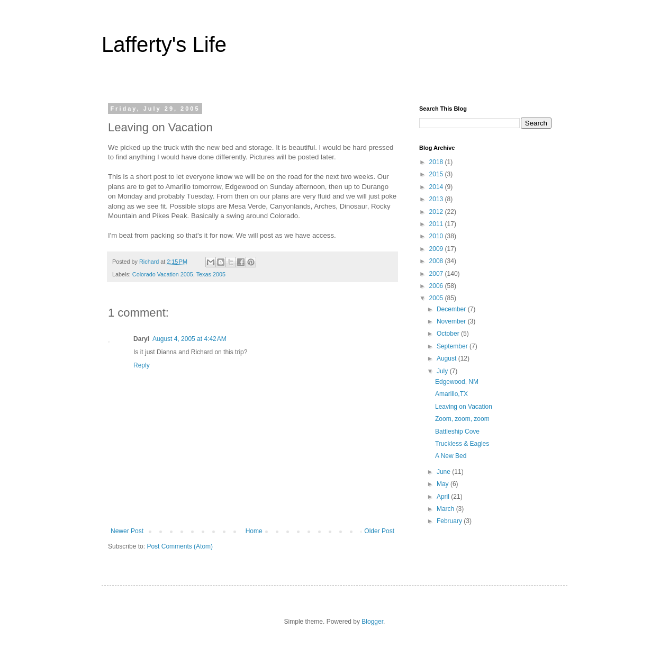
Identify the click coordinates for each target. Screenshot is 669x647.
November (452, 321)
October (449, 333)
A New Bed (450, 456)
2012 (437, 211)
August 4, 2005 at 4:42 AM (189, 339)
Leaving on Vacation (463, 406)
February (450, 521)
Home (254, 531)
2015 (437, 174)
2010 (437, 236)
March (446, 509)
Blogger (372, 621)
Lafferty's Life (164, 44)
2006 (437, 286)
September (453, 346)
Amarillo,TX (451, 394)
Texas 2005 (210, 274)
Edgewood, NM (456, 381)
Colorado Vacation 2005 (162, 274)
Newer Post (127, 531)
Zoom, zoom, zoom (462, 419)
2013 (437, 199)
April (444, 496)
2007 (437, 273)
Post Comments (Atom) (180, 546)
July (443, 371)
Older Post (379, 531)
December (452, 309)
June (444, 471)
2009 (437, 249)
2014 (437, 187)
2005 (437, 298)
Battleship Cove (457, 431)
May (443, 484)
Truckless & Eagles (462, 443)
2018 (437, 162)
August (447, 358)
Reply (141, 365)
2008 (437, 261)
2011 (437, 224)
